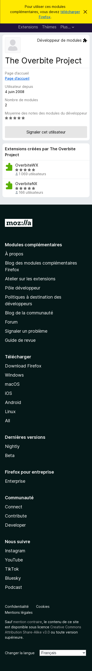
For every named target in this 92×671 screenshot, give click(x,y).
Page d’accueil (17, 78)
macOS (12, 384)
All (7, 420)
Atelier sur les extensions (30, 278)
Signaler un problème (26, 331)
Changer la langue (20, 653)
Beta (9, 455)
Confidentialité (17, 606)
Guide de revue (20, 340)
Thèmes (49, 26)
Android (13, 402)
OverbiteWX (26, 165)
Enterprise (15, 481)
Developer (15, 525)
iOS (8, 393)
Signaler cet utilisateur (46, 132)
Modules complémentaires (33, 244)
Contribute (16, 515)
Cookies (43, 606)
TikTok (12, 569)
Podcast (13, 587)
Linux (10, 411)
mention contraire (27, 622)
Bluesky (13, 578)
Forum (11, 322)
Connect (13, 506)
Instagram (15, 550)
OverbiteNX (26, 183)
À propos (14, 253)
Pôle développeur (22, 287)
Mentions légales (19, 612)
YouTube (14, 559)
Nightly (12, 446)
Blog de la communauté (29, 312)
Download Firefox (23, 365)
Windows (14, 375)
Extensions (28, 26)
